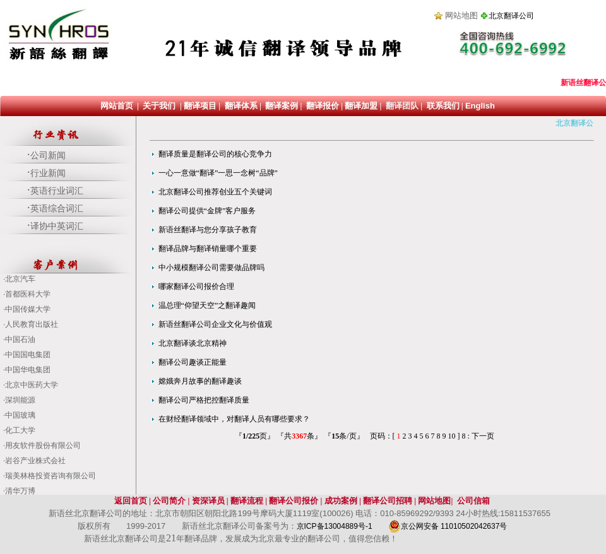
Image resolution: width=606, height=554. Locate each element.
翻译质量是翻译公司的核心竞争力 (215, 154)
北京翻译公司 (511, 15)
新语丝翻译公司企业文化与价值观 (215, 324)
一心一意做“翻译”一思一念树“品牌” (218, 172)
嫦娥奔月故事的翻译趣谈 (200, 381)
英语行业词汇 (56, 191)
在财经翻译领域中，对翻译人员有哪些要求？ (234, 419)
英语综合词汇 (56, 208)
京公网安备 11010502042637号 (448, 526)
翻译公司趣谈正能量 (192, 362)
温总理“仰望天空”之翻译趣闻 (207, 305)
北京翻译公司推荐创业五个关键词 (215, 191)
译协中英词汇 (56, 226)
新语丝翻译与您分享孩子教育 (207, 229)
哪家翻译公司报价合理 (196, 286)
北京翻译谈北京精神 (192, 343)
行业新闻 (48, 173)
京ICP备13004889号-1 (335, 526)
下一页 (483, 436)
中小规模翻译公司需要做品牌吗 (211, 267)
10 (452, 436)
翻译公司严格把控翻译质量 (203, 400)
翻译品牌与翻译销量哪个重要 (207, 248)
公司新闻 (48, 155)
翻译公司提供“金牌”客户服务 (207, 210)
